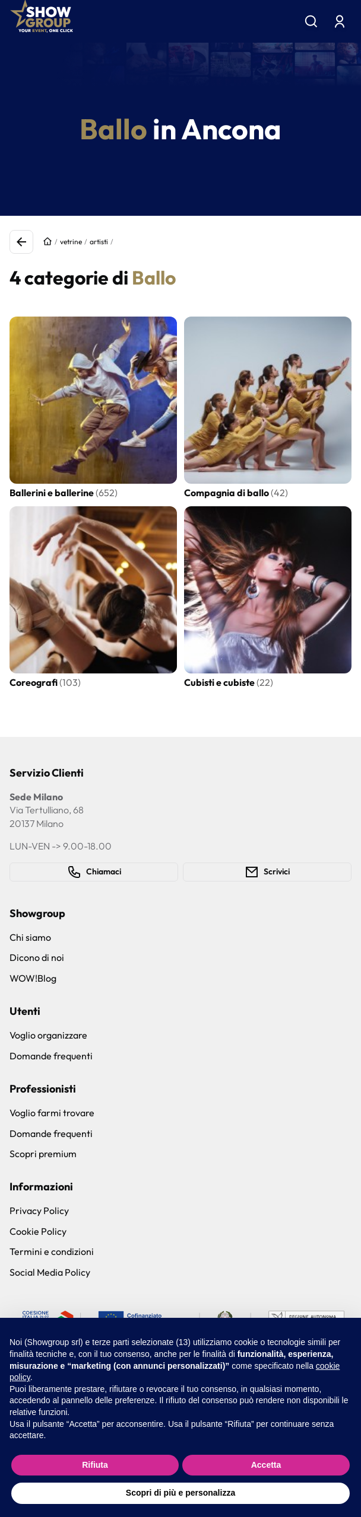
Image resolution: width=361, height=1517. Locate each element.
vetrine (71, 241)
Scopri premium (43, 1154)
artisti (99, 241)
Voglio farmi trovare (52, 1113)
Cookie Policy (38, 1231)
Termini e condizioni (52, 1251)
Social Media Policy (50, 1272)
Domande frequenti (51, 1056)
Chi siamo (30, 937)
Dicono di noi (37, 957)
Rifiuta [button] (95, 1465)
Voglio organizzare (48, 1035)
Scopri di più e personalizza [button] (180, 1492)
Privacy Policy (39, 1210)
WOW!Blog (33, 978)
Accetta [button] (266, 1465)
